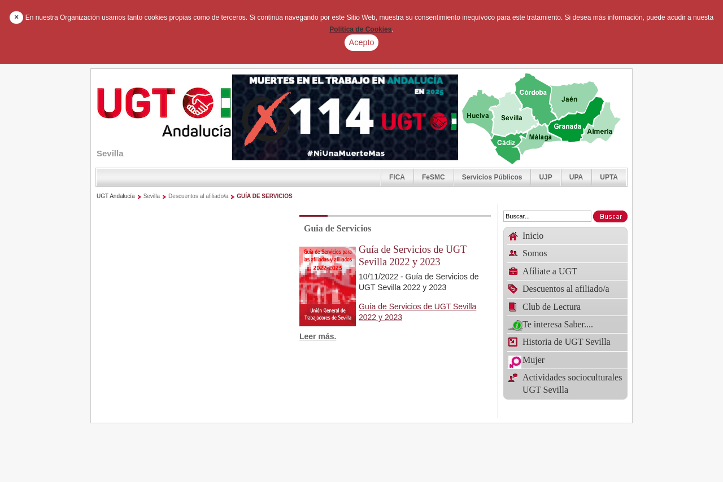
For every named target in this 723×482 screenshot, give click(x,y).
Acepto (361, 42)
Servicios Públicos (492, 177)
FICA (397, 177)
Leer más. (317, 336)
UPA (576, 177)
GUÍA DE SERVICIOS (264, 196)
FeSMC (433, 177)
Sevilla (151, 196)
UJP (545, 177)
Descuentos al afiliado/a (198, 196)
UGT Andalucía (116, 196)
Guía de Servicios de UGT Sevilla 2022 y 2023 (413, 256)
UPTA (609, 177)
